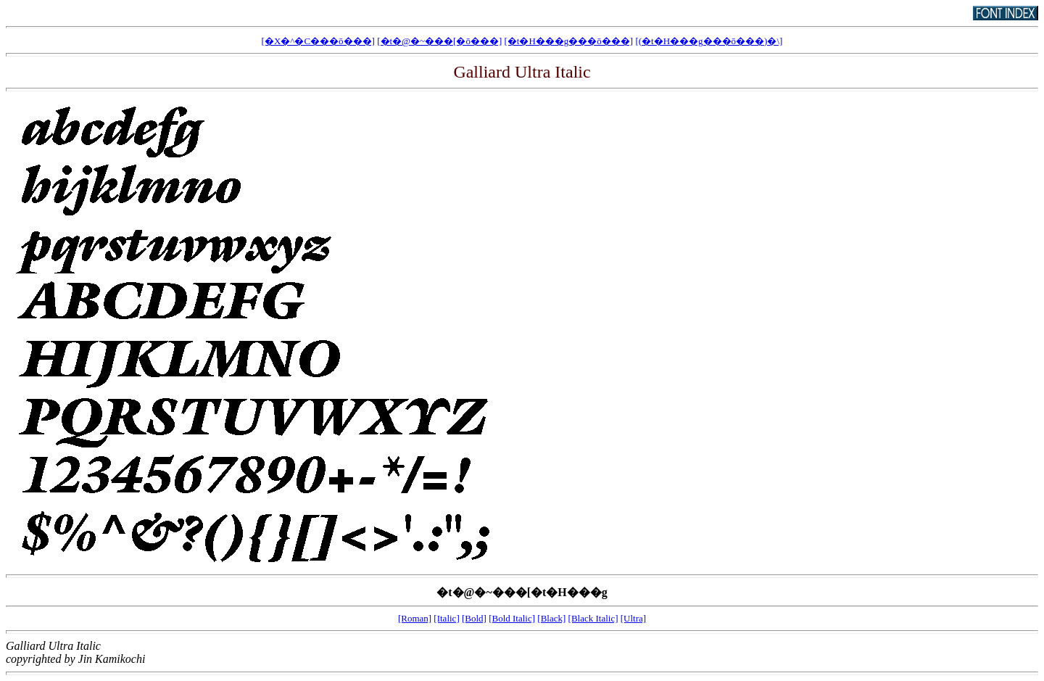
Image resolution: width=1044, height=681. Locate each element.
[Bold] (474, 618)
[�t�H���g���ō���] (569, 41)
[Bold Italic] (512, 618)
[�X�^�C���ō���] (318, 41)
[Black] (551, 618)
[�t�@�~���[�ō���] (439, 41)
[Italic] (446, 618)
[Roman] (414, 618)
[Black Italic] (593, 618)
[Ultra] (633, 618)
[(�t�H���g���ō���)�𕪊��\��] (708, 41)
